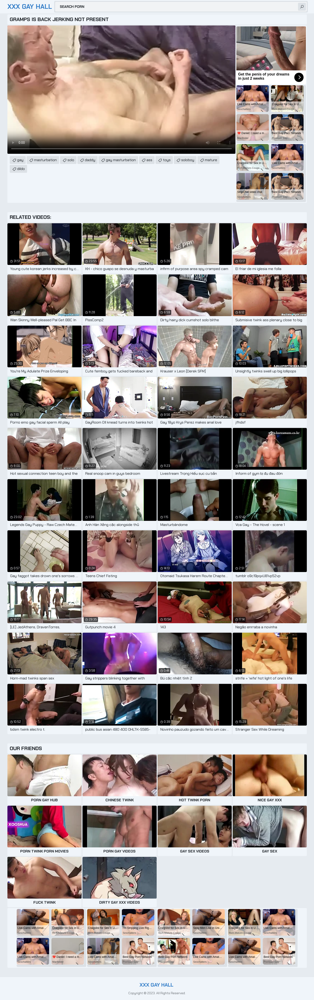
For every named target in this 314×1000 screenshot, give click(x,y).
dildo (21, 168)
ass (149, 159)
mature (211, 159)
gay (20, 159)
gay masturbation (121, 159)
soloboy (187, 159)
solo (70, 159)
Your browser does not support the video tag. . (121, 89)
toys (167, 159)
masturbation (45, 159)
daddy (90, 159)
